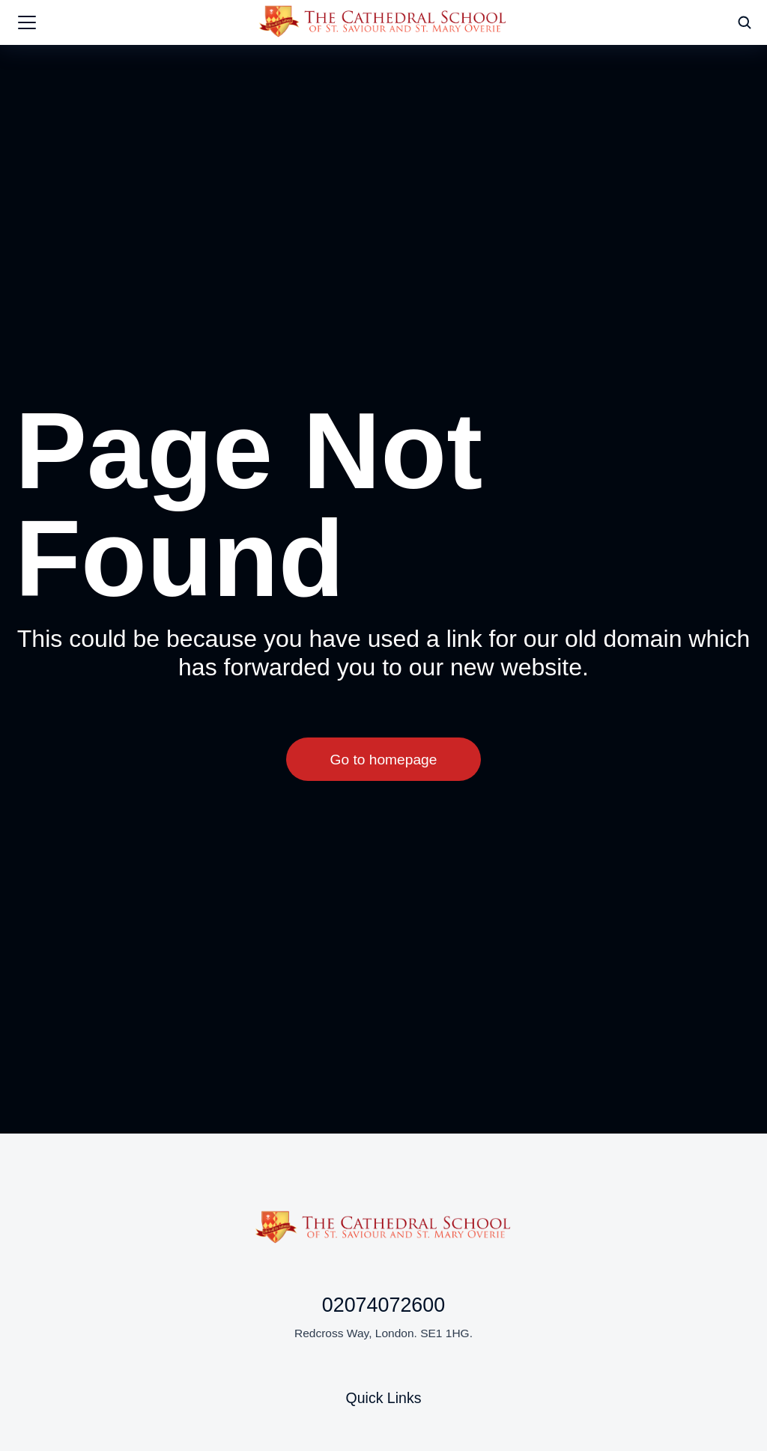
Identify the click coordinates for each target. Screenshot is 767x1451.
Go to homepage (383, 759)
